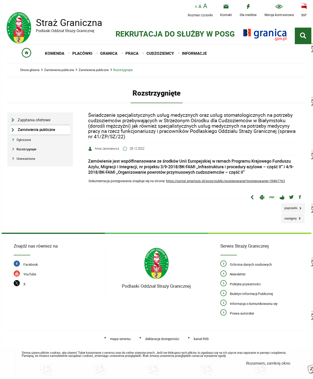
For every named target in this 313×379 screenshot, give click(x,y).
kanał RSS (201, 339)
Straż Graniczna (65, 22)
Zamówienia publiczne (59, 70)
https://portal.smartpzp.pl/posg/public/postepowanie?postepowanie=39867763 (225, 181)
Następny (289, 217)
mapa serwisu (120, 339)
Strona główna (29, 70)
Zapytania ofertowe (34, 120)
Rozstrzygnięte (123, 70)
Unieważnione (26, 159)
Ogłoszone (24, 140)
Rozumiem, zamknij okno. (268, 363)
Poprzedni (289, 207)
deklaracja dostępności (162, 339)
